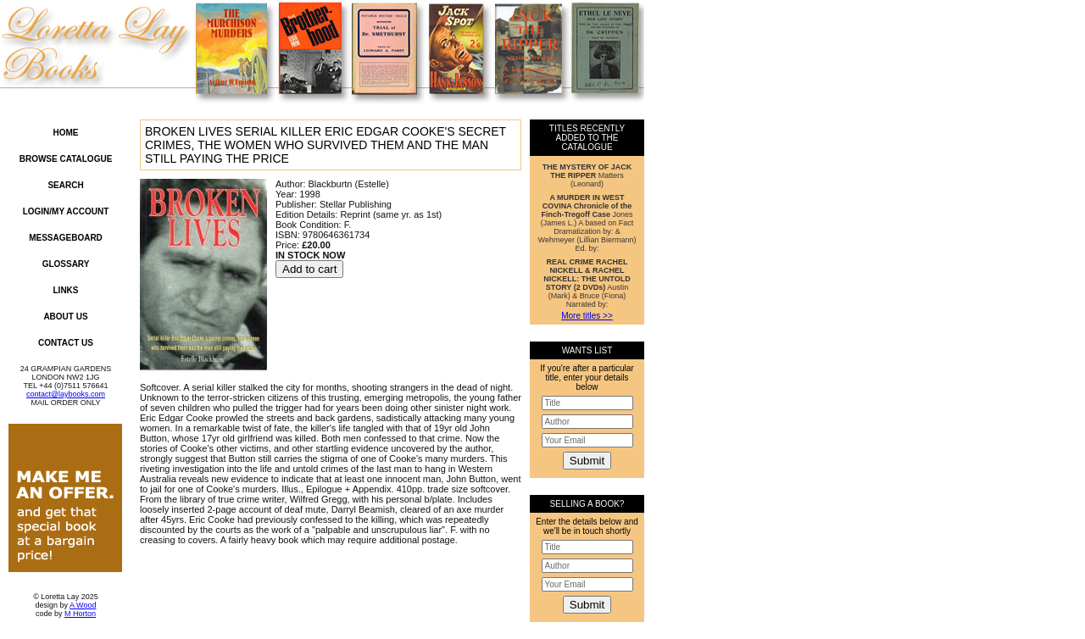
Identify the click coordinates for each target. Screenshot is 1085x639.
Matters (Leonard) (587, 175)
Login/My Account (66, 211)
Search (65, 185)
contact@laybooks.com (65, 394)
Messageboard (66, 237)
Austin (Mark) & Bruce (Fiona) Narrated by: (586, 283)
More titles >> (587, 315)
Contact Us (65, 342)
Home (66, 132)
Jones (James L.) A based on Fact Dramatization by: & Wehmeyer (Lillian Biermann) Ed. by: (587, 223)
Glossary (66, 264)
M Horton (80, 613)
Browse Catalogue (66, 159)
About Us (65, 316)
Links (66, 290)
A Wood (83, 605)
